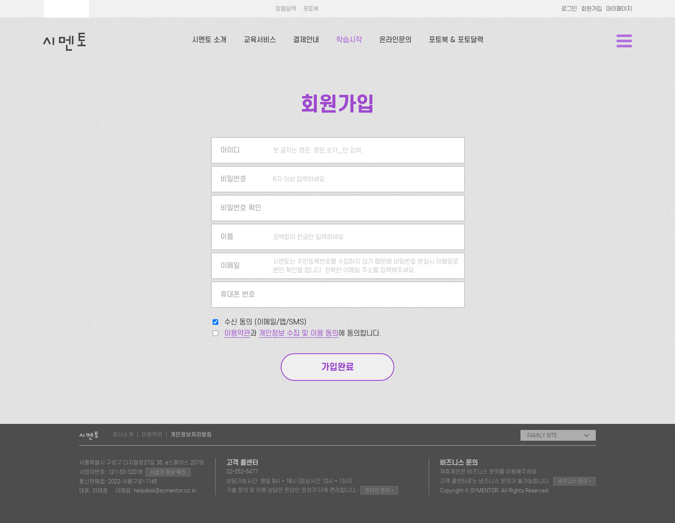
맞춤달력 (286, 8)
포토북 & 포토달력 (456, 39)
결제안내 (306, 39)
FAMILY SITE (558, 435)
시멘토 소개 (209, 39)
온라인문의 (395, 39)
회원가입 (591, 8)
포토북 (311, 8)
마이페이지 (619, 8)
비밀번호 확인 (240, 207)
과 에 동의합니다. (302, 333)
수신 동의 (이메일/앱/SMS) (265, 322)
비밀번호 (233, 179)
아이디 (230, 150)
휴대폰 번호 (237, 294)
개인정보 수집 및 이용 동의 (298, 333)
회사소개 (123, 434)
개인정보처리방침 (191, 434)
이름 (226, 236)
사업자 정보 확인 (168, 472)
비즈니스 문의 (574, 481)
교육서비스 (260, 39)
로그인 (569, 8)
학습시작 (349, 39)
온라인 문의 (379, 490)
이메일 (230, 265)
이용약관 (237, 333)
